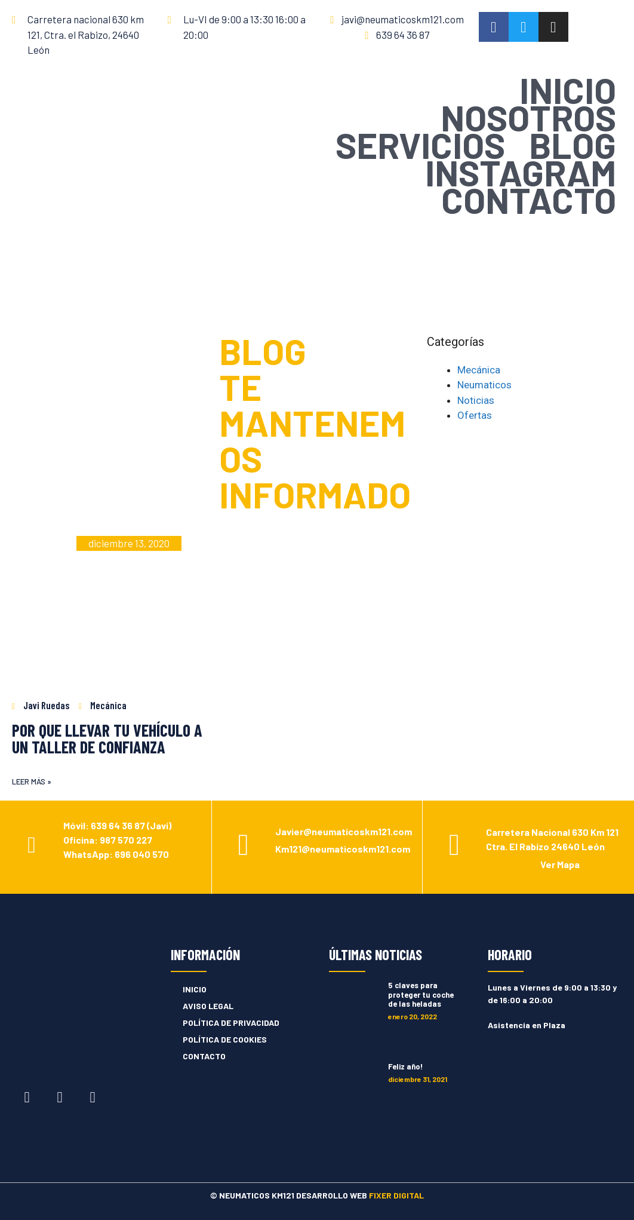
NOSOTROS (528, 117)
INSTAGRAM (520, 172)
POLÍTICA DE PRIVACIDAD (231, 1022)
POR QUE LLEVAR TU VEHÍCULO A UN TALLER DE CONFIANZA (107, 738)
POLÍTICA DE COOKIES (225, 1039)
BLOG (572, 144)
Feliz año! (405, 1066)
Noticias (475, 400)
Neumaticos (484, 385)
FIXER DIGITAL (396, 1195)
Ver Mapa (560, 864)
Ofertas (474, 415)
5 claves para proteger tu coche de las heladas (421, 994)
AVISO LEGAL (208, 1006)
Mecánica (478, 370)
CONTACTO (528, 199)
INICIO (567, 89)
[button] (31, 782)
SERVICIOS (420, 144)
